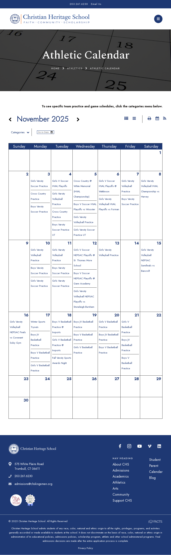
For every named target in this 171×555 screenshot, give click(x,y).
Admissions (121, 470)
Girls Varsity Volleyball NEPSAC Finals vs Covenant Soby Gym (18, 332)
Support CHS (122, 500)
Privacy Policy (85, 548)
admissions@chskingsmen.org (33, 484)
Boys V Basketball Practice (127, 363)
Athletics (119, 482)
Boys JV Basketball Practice (36, 340)
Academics (121, 476)
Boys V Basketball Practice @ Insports (61, 327)
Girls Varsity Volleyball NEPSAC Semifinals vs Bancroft (148, 260)
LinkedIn (159, 446)
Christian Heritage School (51, 18)
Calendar (155, 471)
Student (155, 459)
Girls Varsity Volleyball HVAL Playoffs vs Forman (109, 204)
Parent (153, 465)
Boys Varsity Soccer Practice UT (60, 230)
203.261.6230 (79, 4)
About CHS (121, 464)
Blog (152, 477)
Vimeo (150, 446)
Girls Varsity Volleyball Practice (58, 199)
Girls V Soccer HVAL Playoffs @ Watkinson (108, 186)
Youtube (140, 446)
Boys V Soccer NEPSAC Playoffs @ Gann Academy (84, 279)
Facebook (121, 446)
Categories (22, 132)
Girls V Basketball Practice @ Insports (61, 345)
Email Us (96, 4)
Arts (115, 488)
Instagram (130, 446)
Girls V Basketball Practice (127, 327)
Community (121, 494)
